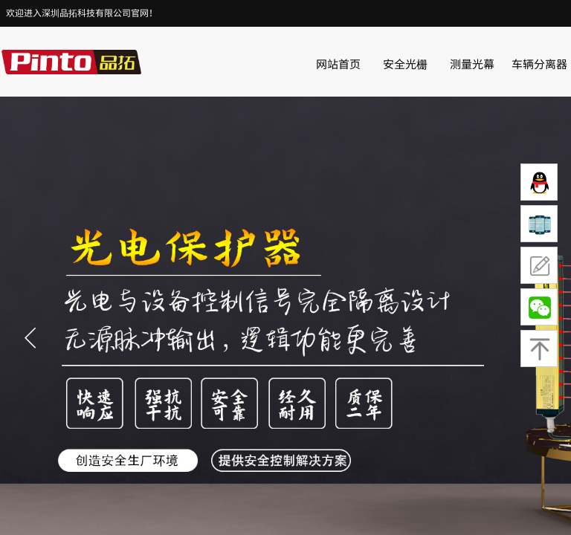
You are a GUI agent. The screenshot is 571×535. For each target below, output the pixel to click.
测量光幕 (472, 63)
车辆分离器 (539, 63)
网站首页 (338, 63)
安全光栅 (405, 63)
